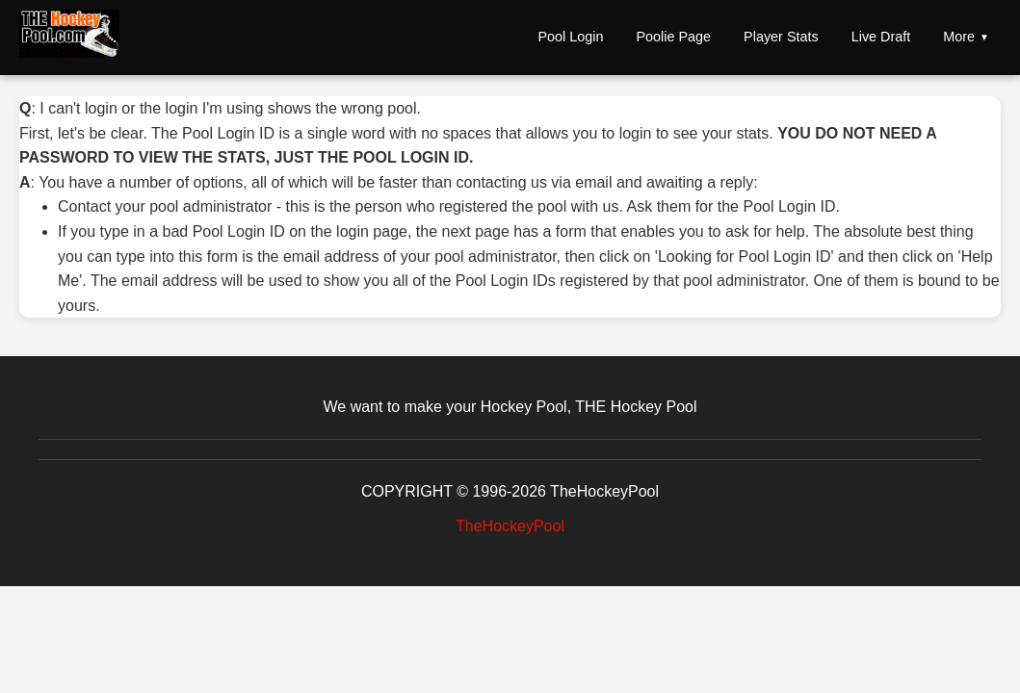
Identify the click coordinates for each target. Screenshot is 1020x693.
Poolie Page (673, 36)
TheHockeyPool (510, 526)
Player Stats (781, 36)
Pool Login (570, 36)
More (959, 36)
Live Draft (881, 36)
